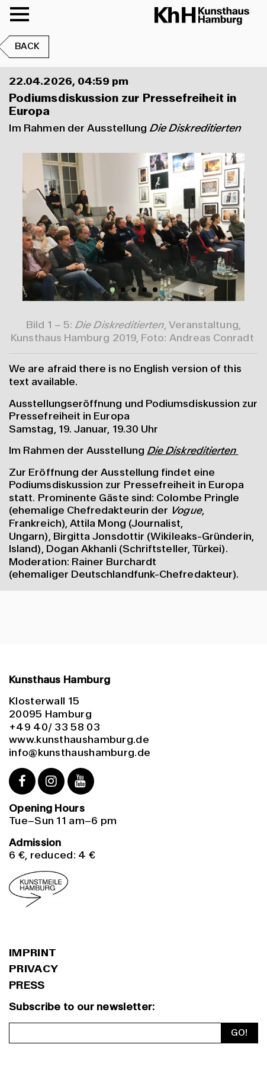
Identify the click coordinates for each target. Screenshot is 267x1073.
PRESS (27, 985)
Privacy (33, 969)
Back (27, 46)
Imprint (32, 953)
